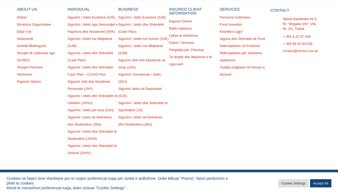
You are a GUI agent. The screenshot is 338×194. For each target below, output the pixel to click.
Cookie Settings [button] (293, 183)
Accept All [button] (320, 183)
